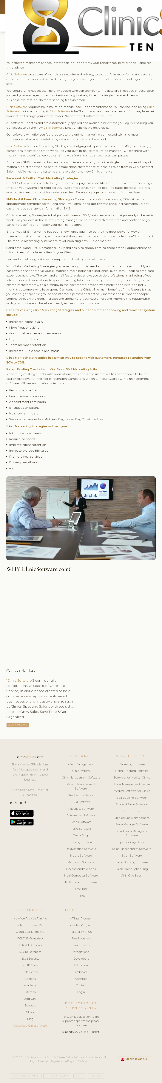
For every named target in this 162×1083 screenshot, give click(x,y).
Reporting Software (81, 862)
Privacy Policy (57, 1076)
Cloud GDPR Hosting (30, 932)
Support (30, 1005)
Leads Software (81, 822)
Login (81, 992)
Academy (30, 985)
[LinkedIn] (21, 803)
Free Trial (81, 889)
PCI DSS (96, 1076)
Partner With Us (81, 932)
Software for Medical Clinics (132, 777)
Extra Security (30, 959)
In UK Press (30, 965)
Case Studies (81, 945)
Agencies (81, 979)
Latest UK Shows (30, 945)
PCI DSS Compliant (30, 938)
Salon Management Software (131, 849)
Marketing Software (132, 764)
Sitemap (30, 992)
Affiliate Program (81, 918)
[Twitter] (11, 803)
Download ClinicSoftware (30, 1026)
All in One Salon (131, 876)
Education (81, 965)
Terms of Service (25, 1076)
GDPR (30, 1012)
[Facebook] (25, 803)
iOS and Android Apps (81, 869)
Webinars (81, 972)
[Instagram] (16, 803)
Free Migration (81, 938)
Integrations (81, 952)
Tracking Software (81, 842)
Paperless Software (81, 809)
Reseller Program (81, 925)
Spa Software (132, 811)
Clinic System (81, 771)
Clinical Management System (131, 784)
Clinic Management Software (81, 777)
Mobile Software (81, 855)
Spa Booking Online (131, 842)
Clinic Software (17, 74)
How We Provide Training (30, 918)
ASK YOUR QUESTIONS (17, 725)
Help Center (30, 972)
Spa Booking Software (132, 798)
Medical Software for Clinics (132, 791)
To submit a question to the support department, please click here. (81, 1021)
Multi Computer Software (81, 876)
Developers (81, 959)
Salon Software (132, 855)
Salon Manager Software (131, 824)
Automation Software (81, 815)
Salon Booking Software (132, 862)
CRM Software (81, 802)
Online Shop (81, 835)
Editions (30, 979)
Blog (30, 1019)
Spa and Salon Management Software (132, 833)
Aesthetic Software (81, 795)
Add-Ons (30, 999)
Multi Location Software (81, 882)
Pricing (81, 896)
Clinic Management (81, 764)
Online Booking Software (132, 771)
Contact (81, 985)
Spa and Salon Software (132, 804)
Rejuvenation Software (81, 849)
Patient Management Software (81, 786)
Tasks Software (81, 829)
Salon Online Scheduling (132, 869)
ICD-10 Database (30, 952)
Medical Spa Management (131, 818)
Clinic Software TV (30, 925)
